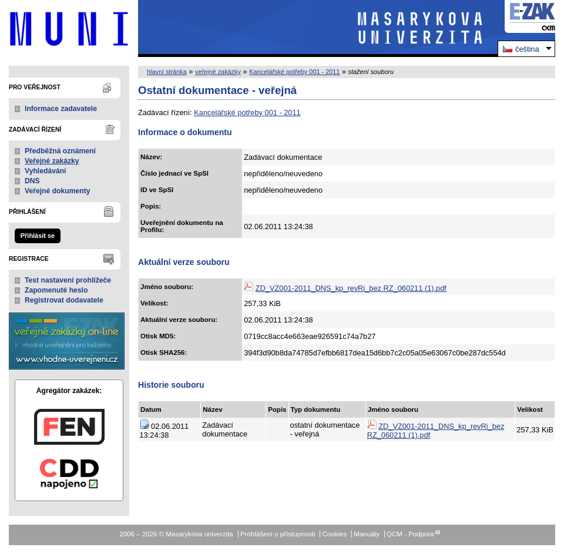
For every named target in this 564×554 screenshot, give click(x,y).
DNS (32, 181)
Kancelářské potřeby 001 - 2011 (294, 71)
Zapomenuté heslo (56, 290)
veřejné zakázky (218, 71)
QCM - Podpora (410, 534)
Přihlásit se (38, 235)
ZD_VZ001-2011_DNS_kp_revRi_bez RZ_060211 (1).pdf (351, 288)
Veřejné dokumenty (57, 191)
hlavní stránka (167, 71)
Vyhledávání (45, 171)
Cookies (335, 534)
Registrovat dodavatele (64, 300)
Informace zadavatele (61, 109)
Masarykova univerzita (69, 28)
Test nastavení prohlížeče (68, 280)
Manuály (367, 534)
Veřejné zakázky (52, 161)
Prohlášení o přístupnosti (277, 534)
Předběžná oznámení (60, 151)
